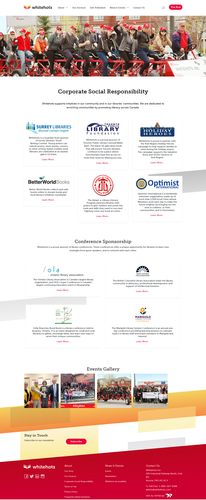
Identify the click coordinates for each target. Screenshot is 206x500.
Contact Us (141, 7)
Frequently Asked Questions (77, 497)
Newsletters (110, 476)
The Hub (176, 7)
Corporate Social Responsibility (78, 482)
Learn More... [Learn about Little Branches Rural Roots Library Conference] (63, 342)
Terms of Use (70, 487)
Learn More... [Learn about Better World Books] (49, 200)
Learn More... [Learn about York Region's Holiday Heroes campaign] (157, 163)
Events (108, 471)
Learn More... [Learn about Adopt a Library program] (103, 216)
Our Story (68, 471)
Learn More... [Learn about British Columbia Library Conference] (143, 291)
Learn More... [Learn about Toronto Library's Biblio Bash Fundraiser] (103, 163)
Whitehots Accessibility (115, 482)
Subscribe (76, 442)
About (64, 7)
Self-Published (100, 7)
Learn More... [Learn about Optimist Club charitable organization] (157, 215)
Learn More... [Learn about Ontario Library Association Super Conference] (63, 290)
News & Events (120, 7)
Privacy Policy (70, 492)
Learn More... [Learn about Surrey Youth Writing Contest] (49, 160)
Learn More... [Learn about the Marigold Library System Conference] (143, 342)
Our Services (81, 7)
